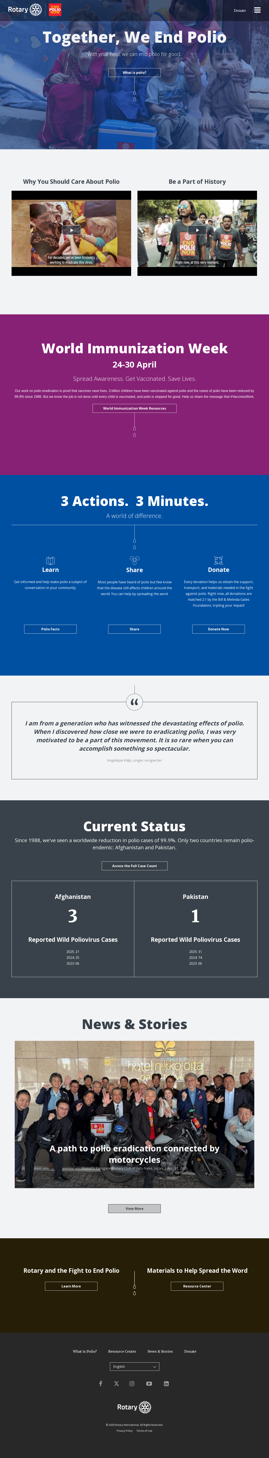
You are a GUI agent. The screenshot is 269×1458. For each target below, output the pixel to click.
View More (135, 1208)
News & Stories (160, 1351)
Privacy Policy (125, 1431)
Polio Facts (50, 629)
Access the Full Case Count (134, 866)
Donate (240, 10)
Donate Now (218, 629)
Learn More (71, 1286)
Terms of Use (144, 1431)
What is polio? (134, 72)
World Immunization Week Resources (134, 408)
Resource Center (197, 1286)
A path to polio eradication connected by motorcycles (135, 1153)
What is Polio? (85, 1351)
